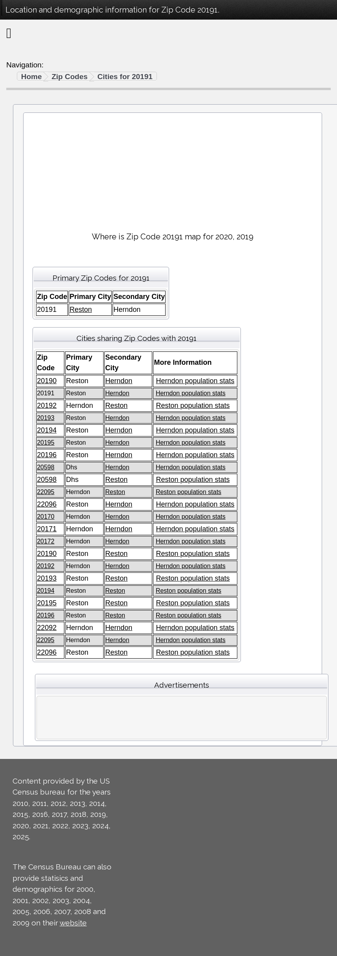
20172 (46, 541)
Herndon (118, 381)
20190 (46, 381)
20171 (46, 529)
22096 (46, 504)
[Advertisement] (173, 169)
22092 (46, 628)
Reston (80, 309)
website (73, 922)
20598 (46, 467)
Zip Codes (69, 76)
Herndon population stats (195, 381)
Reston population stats (193, 405)
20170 (46, 516)
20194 (46, 430)
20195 (46, 442)
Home (31, 76)
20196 (46, 455)
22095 (46, 492)
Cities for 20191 (124, 76)
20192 (46, 405)
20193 (46, 418)
